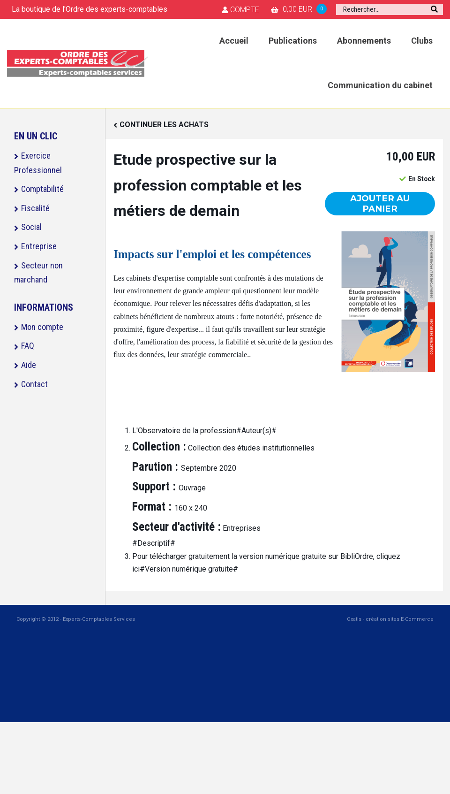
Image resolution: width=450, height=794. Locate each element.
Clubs (422, 41)
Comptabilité (42, 189)
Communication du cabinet (380, 85)
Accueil (233, 41)
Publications (293, 41)
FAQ (27, 346)
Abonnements (364, 41)
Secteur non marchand (38, 272)
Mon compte (42, 327)
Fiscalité (35, 208)
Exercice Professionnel (38, 163)
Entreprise (39, 246)
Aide (28, 365)
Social (31, 227)
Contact (34, 384)
